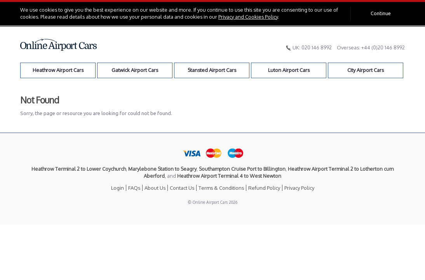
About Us (155, 188)
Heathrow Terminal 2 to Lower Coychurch (78, 169)
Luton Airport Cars (289, 70)
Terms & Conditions (221, 188)
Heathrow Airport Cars (58, 70)
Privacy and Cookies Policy (248, 17)
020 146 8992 (316, 47)
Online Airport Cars (58, 44)
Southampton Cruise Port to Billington (242, 169)
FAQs (134, 188)
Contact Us (182, 188)
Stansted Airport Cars (212, 70)
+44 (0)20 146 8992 (383, 47)
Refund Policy (264, 188)
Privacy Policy (299, 188)
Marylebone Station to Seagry (162, 169)
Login (117, 188)
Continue (381, 13)
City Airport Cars (365, 70)
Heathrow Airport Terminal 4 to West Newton (229, 176)
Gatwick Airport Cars (134, 70)
